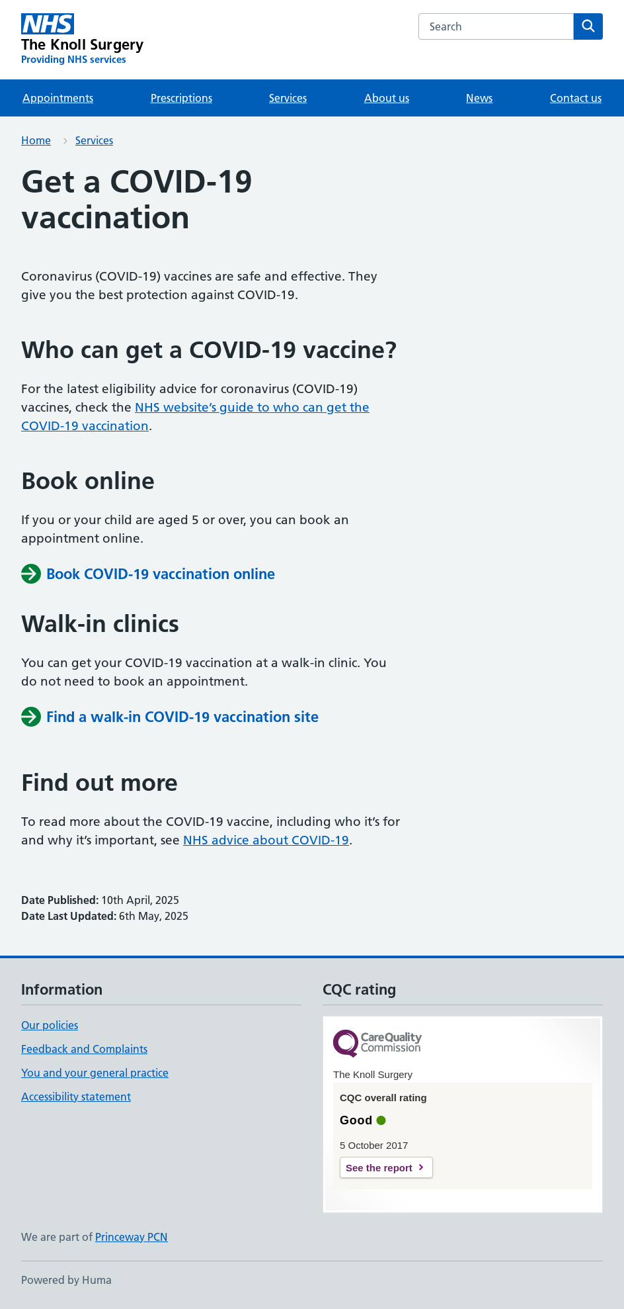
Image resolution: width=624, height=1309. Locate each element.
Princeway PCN (131, 1236)
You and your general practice (95, 1072)
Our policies (49, 1025)
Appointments (57, 98)
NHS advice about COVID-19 (266, 840)
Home (36, 140)
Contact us (576, 98)
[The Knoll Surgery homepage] (82, 39)
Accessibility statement (76, 1096)
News (479, 98)
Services (288, 98)
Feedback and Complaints (84, 1049)
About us (386, 98)
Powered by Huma (66, 1279)
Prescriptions (181, 98)
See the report (379, 1167)
